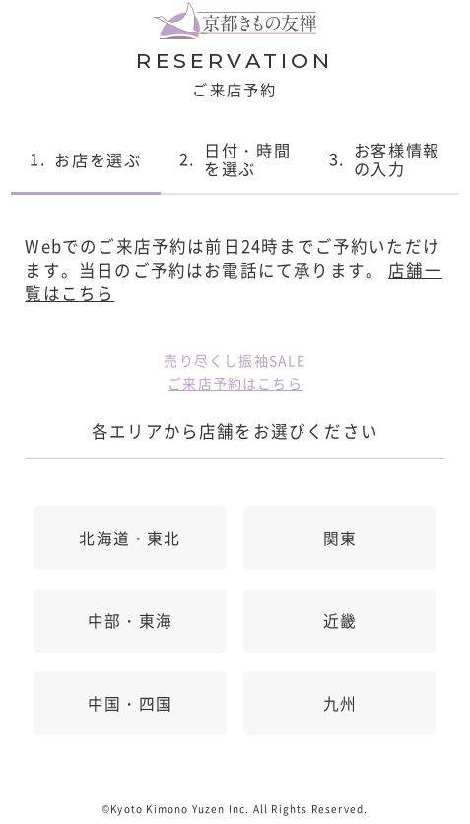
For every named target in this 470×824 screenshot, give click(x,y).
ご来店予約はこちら (235, 383)
